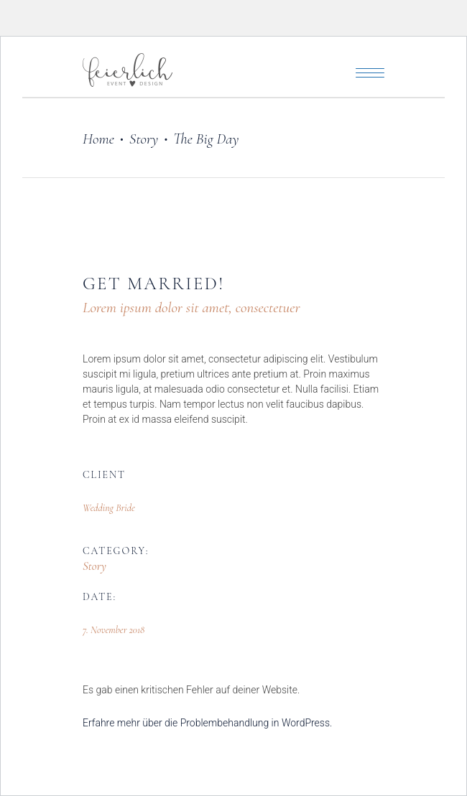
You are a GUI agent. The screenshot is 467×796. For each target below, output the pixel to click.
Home (98, 139)
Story (143, 139)
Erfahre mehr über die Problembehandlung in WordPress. (207, 723)
